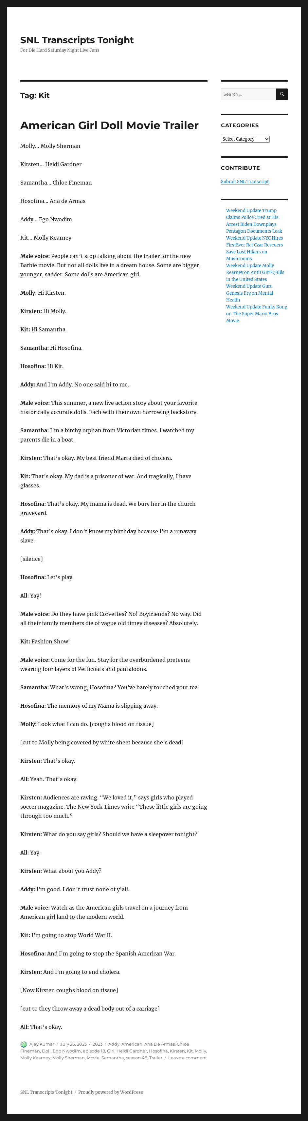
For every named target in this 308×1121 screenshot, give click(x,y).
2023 (97, 1044)
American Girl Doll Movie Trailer (109, 125)
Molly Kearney (35, 1057)
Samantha (112, 1057)
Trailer (155, 1057)
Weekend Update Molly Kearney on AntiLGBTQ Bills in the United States (255, 272)
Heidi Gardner (132, 1050)
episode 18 (94, 1050)
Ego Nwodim (67, 1050)
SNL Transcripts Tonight (77, 40)
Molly (200, 1050)
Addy (113, 1044)
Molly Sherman (68, 1057)
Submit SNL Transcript (245, 182)
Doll (46, 1050)
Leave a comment (187, 1057)
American (131, 1044)
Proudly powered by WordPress (110, 1092)
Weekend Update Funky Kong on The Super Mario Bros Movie (256, 314)
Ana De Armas (159, 1044)
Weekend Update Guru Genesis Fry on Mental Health (249, 293)
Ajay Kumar (41, 1044)
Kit (190, 1050)
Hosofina (158, 1050)
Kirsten (177, 1050)
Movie (93, 1057)
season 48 (136, 1057)
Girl (111, 1050)
